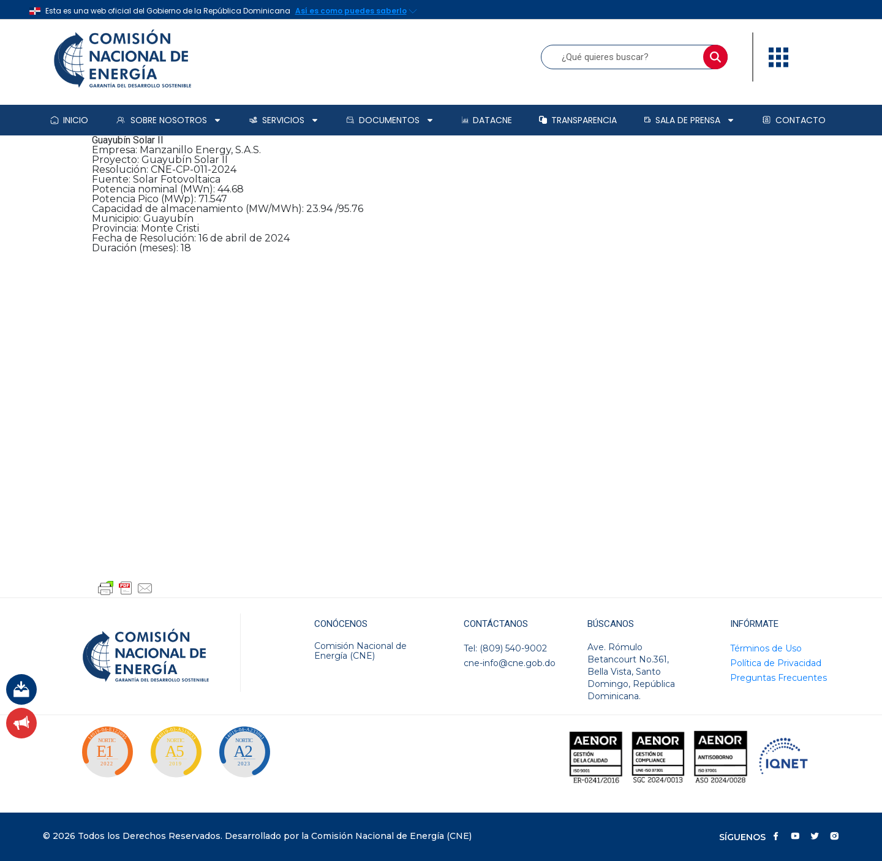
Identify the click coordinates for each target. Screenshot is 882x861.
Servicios (284, 120)
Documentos (390, 120)
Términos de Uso (766, 648)
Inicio (69, 120)
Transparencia (578, 120)
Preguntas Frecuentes (778, 677)
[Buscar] (715, 57)
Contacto (794, 120)
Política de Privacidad (775, 663)
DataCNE (487, 120)
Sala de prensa (689, 120)
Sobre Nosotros (168, 120)
